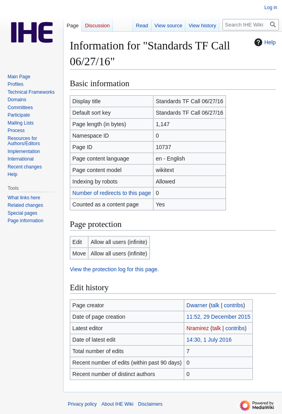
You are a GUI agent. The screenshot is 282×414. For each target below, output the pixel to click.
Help (264, 42)
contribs (233, 305)
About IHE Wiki (117, 404)
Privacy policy (82, 404)
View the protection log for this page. (114, 269)
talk (215, 305)
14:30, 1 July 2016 (209, 339)
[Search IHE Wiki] (250, 24)
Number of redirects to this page (112, 193)
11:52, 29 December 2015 (218, 317)
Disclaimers (150, 404)
